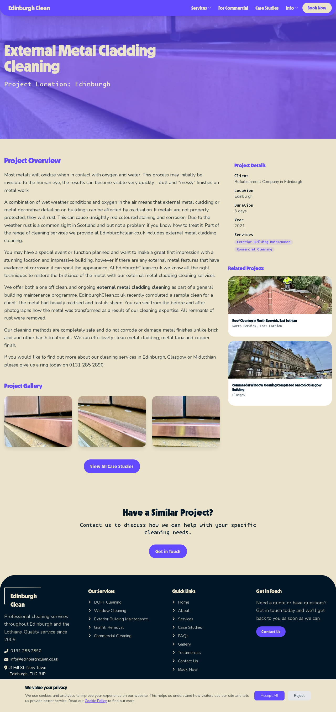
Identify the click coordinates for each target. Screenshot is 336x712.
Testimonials (186, 653)
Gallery (181, 644)
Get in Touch (167, 551)
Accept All (269, 695)
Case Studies (263, 8)
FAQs (180, 636)
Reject (299, 695)
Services (198, 8)
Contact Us (185, 661)
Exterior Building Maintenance (118, 619)
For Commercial (230, 8)
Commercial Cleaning (110, 636)
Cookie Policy (96, 700)
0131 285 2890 (22, 651)
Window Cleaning (107, 611)
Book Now (315, 8)
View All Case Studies (112, 466)
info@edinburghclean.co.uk (31, 659)
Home (180, 602)
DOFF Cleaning (105, 602)
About (181, 611)
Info (288, 8)
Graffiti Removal (106, 627)
